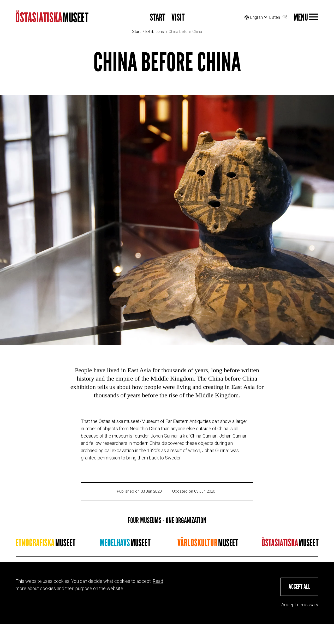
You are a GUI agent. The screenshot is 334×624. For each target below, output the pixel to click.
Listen (278, 16)
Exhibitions (154, 31)
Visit (177, 17)
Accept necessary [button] (299, 604)
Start (157, 17)
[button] (299, 587)
